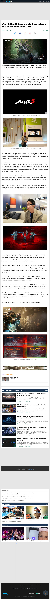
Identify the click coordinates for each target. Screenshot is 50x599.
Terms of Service (23, 584)
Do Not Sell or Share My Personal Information (29, 588)
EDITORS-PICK (7, 374)
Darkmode (40, 1)
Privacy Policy (30, 584)
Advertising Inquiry (39, 584)
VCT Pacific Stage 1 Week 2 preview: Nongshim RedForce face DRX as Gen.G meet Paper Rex (19, 493)
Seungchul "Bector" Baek (14, 377)
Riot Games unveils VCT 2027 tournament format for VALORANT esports (15, 495)
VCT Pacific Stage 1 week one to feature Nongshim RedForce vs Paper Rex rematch (17, 498)
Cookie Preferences (29, 469)
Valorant (4, 1)
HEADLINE (11, 374)
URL (35, 33)
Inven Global (9, 1)
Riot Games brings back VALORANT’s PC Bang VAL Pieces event (13, 500)
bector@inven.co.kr (13, 378)
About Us (9, 584)
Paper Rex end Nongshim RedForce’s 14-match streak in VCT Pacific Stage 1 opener (17, 496)
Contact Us (15, 584)
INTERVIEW (3, 374)
